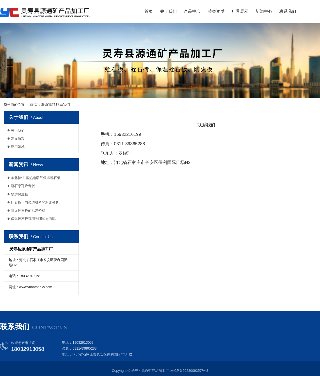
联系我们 (287, 11)
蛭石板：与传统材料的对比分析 (35, 202)
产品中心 (192, 11)
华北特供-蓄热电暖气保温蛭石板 (35, 178)
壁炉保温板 (19, 194)
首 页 (34, 105)
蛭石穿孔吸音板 (23, 186)
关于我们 (168, 11)
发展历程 (18, 139)
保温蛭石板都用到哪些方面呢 (33, 219)
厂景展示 (240, 11)
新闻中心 (264, 11)
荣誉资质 (216, 11)
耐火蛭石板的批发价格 (28, 211)
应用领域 (18, 147)
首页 (148, 11)
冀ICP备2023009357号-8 (189, 371)
